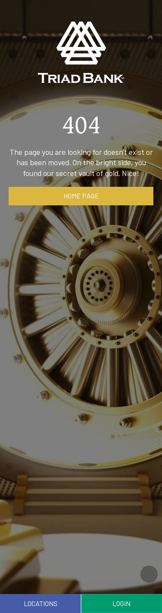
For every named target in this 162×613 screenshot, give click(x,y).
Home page (81, 196)
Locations (40, 603)
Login (121, 603)
